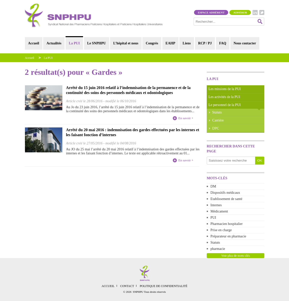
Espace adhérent (211, 12)
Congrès (152, 43)
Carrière (218, 120)
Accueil (33, 43)
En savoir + (185, 118)
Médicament (219, 211)
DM (213, 186)
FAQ (222, 43)
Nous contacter (245, 43)
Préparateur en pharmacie (228, 236)
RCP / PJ (205, 43)
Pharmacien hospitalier (226, 224)
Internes (216, 205)
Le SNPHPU (96, 43)
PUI (213, 217)
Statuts (217, 112)
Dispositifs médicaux (225, 193)
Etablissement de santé (226, 199)
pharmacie (217, 249)
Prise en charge (221, 230)
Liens (187, 43)
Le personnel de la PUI (224, 105)
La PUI (74, 43)
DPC (215, 128)
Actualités (53, 43)
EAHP (170, 43)
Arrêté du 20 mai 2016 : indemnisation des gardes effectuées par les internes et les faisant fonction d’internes (132, 132)
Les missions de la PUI (224, 89)
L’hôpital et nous (125, 43)
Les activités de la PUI (224, 97)
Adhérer (240, 12)
